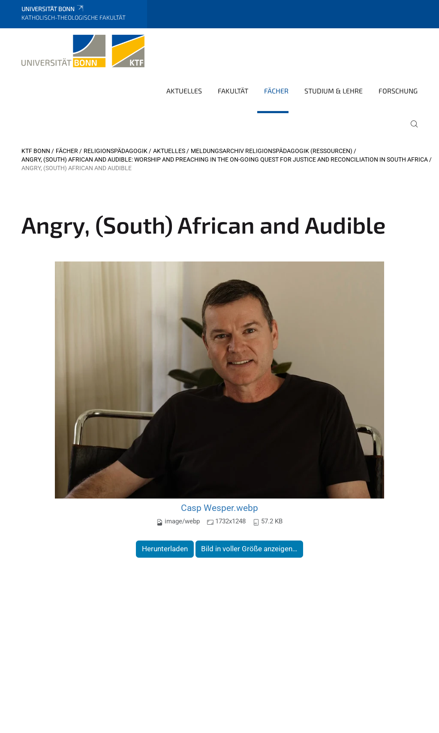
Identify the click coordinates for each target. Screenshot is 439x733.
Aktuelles (184, 91)
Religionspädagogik (115, 150)
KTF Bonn (35, 150)
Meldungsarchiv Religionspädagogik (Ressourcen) (271, 150)
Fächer (276, 91)
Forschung (398, 91)
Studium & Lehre (333, 91)
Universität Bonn (52, 8)
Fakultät (233, 91)
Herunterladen (165, 548)
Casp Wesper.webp (219, 507)
